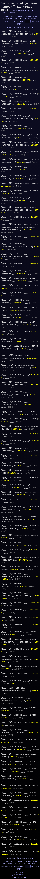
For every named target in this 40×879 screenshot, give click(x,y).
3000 (32, 21)
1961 (18, 21)
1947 (36, 17)
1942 (18, 17)
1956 (35, 19)
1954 (28, 19)
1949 (8, 19)
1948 (4, 19)
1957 (3, 21)
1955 (32, 19)
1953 (24, 19)
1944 (25, 17)
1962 (21, 21)
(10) (6, 31)
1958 (6, 21)
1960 (14, 21)
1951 (15, 19)
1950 (11, 19)
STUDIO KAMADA (20, 873)
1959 (10, 21)
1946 (33, 17)
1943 (21, 17)
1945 (29, 17)
